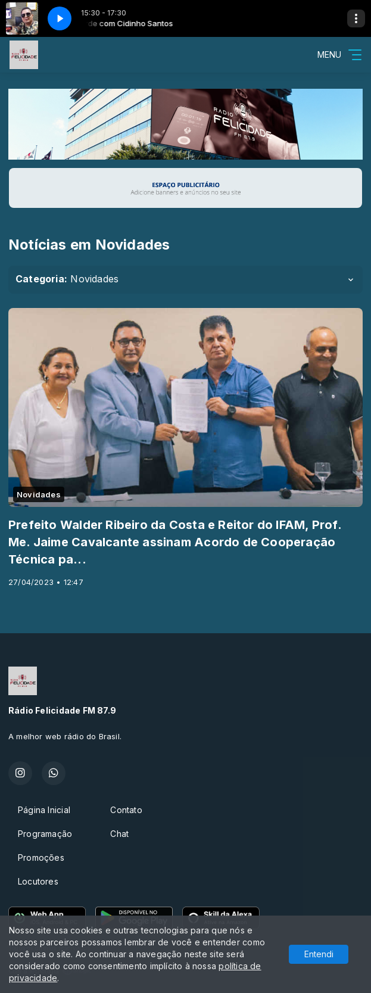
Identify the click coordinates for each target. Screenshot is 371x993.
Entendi (318, 954)
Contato (126, 810)
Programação (45, 834)
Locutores (38, 881)
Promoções (41, 857)
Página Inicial (44, 810)
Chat (119, 834)
